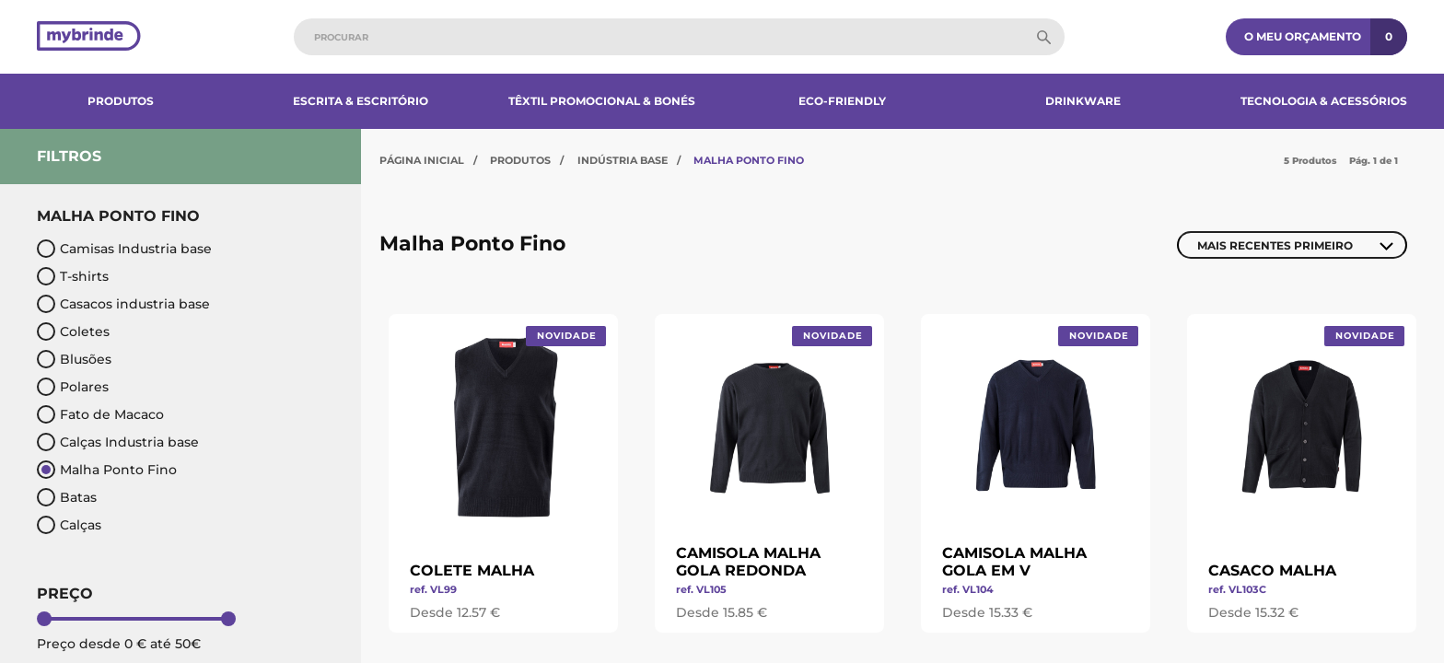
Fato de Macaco (100, 414)
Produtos (120, 101)
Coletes (73, 331)
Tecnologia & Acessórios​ (1323, 101)
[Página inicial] (89, 37)
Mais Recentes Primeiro (1275, 245)
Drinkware (1083, 101)
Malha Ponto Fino (107, 469)
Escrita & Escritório (360, 101)
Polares (73, 387)
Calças (69, 525)
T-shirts (73, 276)
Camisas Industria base (124, 248)
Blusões (74, 359)
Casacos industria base (123, 304)
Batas (67, 497)
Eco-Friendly (842, 101)
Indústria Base (622, 160)
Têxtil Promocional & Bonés (601, 101)
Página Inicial (421, 160)
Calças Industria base (118, 442)
